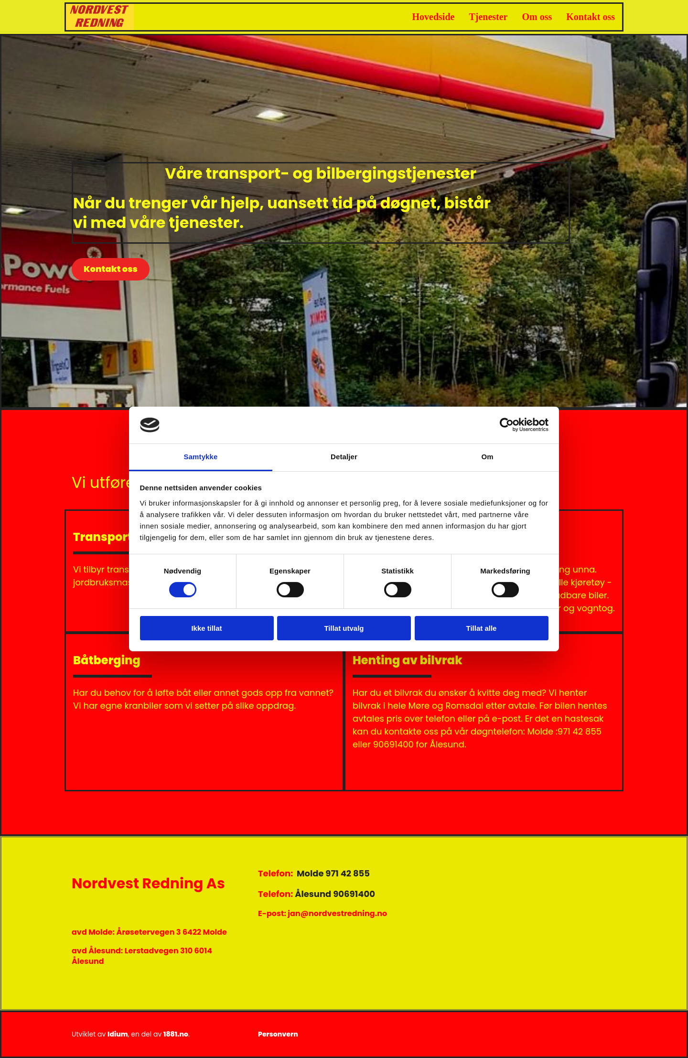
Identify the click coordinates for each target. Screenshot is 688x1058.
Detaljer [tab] (344, 457)
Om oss (537, 16)
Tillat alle (481, 628)
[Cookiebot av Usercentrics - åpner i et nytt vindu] (506, 425)
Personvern (278, 1034)
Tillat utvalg (344, 628)
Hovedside (433, 16)
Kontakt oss (590, 16)
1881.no (175, 1034)
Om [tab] (487, 457)
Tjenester (488, 16)
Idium (118, 1034)
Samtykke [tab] (201, 457)
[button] (111, 269)
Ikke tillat (206, 628)
